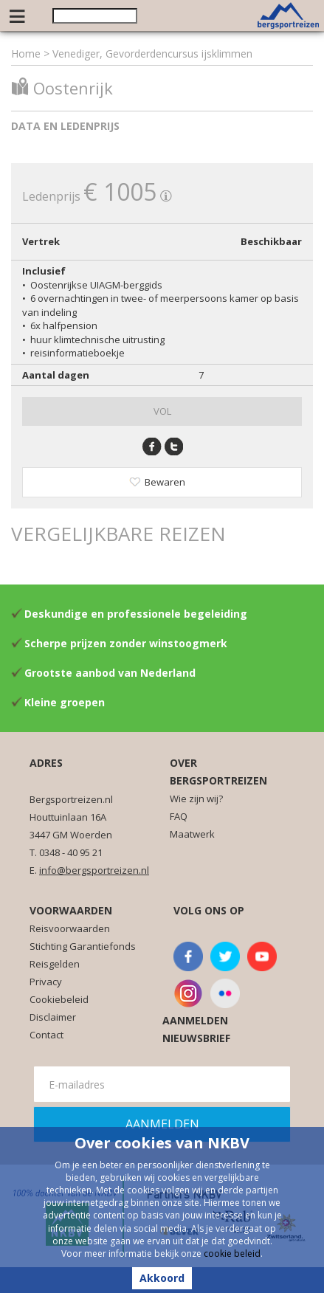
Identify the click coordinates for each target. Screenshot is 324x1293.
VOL (162, 411)
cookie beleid (232, 1253)
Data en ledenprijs (65, 126)
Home (26, 53)
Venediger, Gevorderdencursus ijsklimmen (152, 53)
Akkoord (162, 1278)
